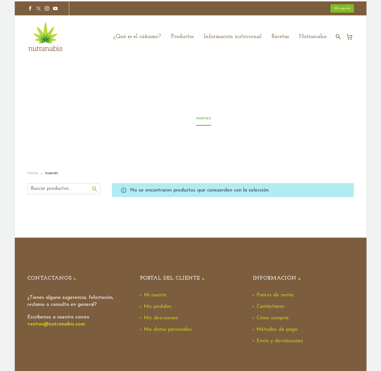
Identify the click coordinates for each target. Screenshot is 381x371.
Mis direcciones (161, 318)
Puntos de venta (275, 295)
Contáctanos (270, 306)
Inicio (32, 173)
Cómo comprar (273, 318)
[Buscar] (337, 36)
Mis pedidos (157, 306)
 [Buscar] (94, 188)
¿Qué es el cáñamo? (137, 36)
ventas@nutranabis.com (56, 324)
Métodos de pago (277, 329)
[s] (63, 188)
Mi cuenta (342, 8)
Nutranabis (313, 36)
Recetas (280, 36)
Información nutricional (233, 36)
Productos (182, 36)
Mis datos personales (168, 329)
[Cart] (352, 36)
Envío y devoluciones (280, 341)
